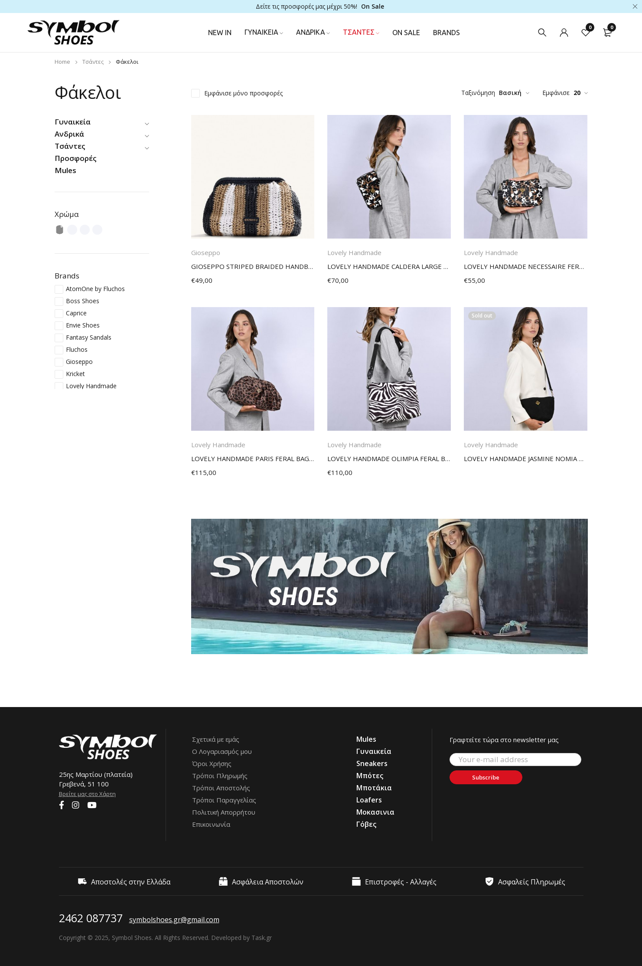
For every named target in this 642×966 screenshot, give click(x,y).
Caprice (76, 313)
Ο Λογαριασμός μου (222, 751)
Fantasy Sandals (88, 337)
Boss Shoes (82, 301)
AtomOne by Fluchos (95, 289)
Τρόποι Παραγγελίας (224, 800)
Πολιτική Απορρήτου (223, 812)
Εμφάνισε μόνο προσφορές (243, 93)
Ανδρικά (69, 134)
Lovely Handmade (91, 386)
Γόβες (366, 824)
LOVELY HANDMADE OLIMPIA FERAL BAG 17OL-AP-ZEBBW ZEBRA (389, 458)
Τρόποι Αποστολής (221, 787)
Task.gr (261, 937)
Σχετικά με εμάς (215, 739)
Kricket (75, 374)
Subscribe (485, 777)
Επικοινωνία (211, 824)
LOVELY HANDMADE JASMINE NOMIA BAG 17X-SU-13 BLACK (525, 458)
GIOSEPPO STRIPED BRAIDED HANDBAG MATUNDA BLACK (253, 266)
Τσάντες (93, 61)
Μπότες (369, 775)
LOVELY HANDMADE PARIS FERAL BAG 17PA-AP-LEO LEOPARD (253, 458)
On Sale (372, 6)
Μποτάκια (374, 787)
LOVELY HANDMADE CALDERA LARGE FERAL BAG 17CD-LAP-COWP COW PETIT (389, 266)
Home (62, 61)
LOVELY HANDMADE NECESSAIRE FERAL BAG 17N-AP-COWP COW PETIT (525, 266)
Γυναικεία (73, 122)
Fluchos (77, 349)
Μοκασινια (375, 812)
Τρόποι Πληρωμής (220, 775)
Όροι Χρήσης (211, 763)
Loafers (369, 800)
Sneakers (372, 763)
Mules (65, 170)
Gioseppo (79, 361)
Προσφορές (76, 158)
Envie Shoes (83, 325)
